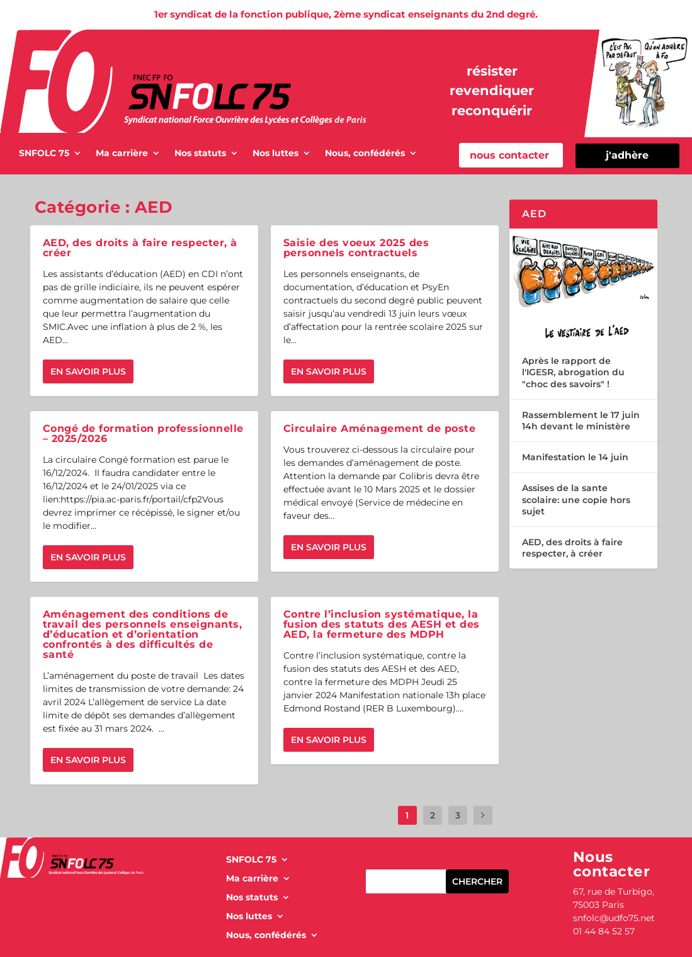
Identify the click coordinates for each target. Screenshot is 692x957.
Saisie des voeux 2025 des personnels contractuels (356, 248)
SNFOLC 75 (44, 154)
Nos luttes (275, 154)
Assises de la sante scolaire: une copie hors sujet (576, 499)
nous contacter (509, 155)
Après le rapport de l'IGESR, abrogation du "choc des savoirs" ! (573, 372)
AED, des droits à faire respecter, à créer (140, 248)
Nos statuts (200, 154)
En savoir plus (88, 371)
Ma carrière (122, 154)
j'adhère (627, 155)
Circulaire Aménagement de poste (379, 428)
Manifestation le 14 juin (575, 457)
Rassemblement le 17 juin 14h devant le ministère (581, 420)
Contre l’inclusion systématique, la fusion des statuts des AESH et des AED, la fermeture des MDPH (381, 624)
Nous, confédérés (365, 154)
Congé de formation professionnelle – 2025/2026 (143, 433)
